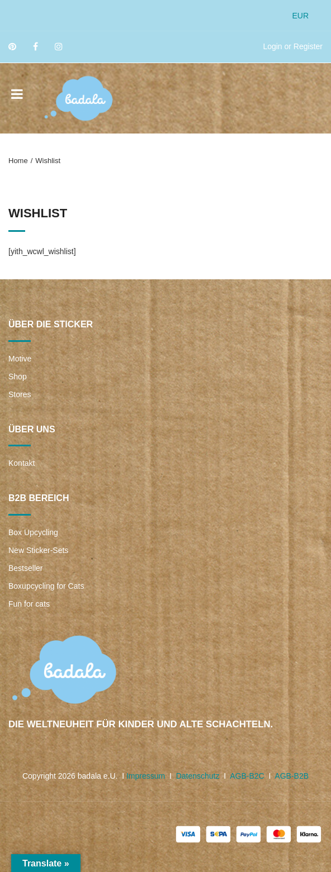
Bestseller (25, 568)
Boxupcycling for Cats (46, 586)
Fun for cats (29, 603)
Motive (19, 358)
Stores (19, 394)
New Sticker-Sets (38, 550)
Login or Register (293, 46)
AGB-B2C (247, 775)
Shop (17, 376)
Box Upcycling (33, 532)
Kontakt (21, 463)
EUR (300, 15)
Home (18, 160)
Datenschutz (198, 775)
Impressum (145, 775)
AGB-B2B (292, 775)
